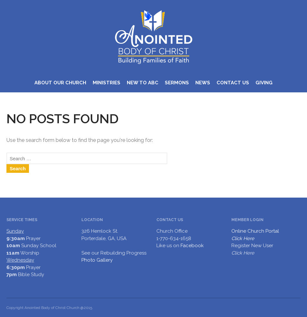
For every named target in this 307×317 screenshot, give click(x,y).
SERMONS (177, 83)
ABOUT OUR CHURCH (60, 83)
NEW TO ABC (142, 83)
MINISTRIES (106, 83)
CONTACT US (233, 83)
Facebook (192, 245)
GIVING (264, 83)
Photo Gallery (97, 260)
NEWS (202, 83)
